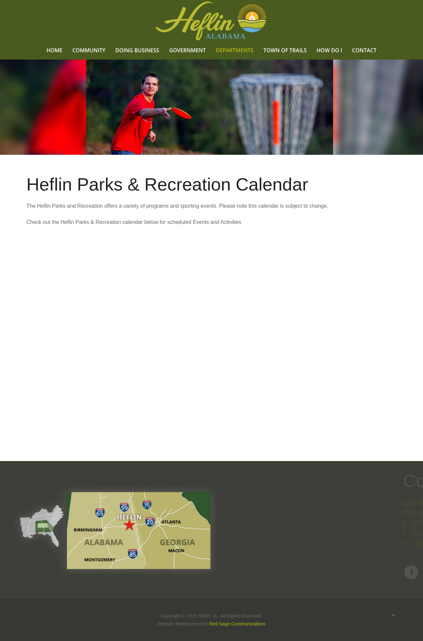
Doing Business (137, 50)
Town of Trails (285, 50)
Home (54, 50)
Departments (234, 50)
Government (187, 50)
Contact (364, 50)
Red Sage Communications (237, 623)
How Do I (329, 50)
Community (88, 50)
